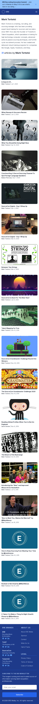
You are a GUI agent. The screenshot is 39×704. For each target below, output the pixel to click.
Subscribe (19, 695)
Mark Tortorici (5, 84)
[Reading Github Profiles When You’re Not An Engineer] (19, 409)
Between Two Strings (9, 267)
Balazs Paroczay (6, 178)
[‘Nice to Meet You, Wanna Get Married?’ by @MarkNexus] (19, 505)
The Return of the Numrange (12, 455)
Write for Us (25, 643)
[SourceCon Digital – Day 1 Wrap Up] (19, 224)
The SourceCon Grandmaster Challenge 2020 (18, 391)
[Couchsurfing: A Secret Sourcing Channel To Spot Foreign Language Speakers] (19, 161)
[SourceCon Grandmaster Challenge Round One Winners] (19, 346)
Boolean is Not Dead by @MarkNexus (15, 584)
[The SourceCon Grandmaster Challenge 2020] (19, 379)
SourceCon (6, 651)
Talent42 (6, 659)
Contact (23, 639)
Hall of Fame (25, 647)
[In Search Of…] (19, 69)
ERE (3, 632)
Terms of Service (27, 662)
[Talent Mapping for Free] (19, 315)
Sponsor (24, 636)
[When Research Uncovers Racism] (19, 100)
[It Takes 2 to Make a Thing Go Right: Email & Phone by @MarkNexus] (19, 601)
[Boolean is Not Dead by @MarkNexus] (19, 571)
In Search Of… (6, 82)
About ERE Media (27, 632)
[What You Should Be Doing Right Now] (19, 130)
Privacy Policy (26, 658)
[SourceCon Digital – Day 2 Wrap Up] (19, 193)
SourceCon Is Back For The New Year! (15, 298)
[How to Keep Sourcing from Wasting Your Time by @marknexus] (19, 538)
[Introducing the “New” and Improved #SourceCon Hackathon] (19, 472)
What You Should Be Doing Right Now (15, 143)
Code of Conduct (27, 666)
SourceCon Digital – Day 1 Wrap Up (14, 237)
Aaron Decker (5, 426)
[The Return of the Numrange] (19, 442)
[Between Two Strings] (19, 254)
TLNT (4, 642)
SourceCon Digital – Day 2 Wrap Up (14, 206)
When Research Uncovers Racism (13, 112)
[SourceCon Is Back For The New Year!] (19, 285)
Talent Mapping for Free (10, 328)
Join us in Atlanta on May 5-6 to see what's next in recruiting (17, 4)
